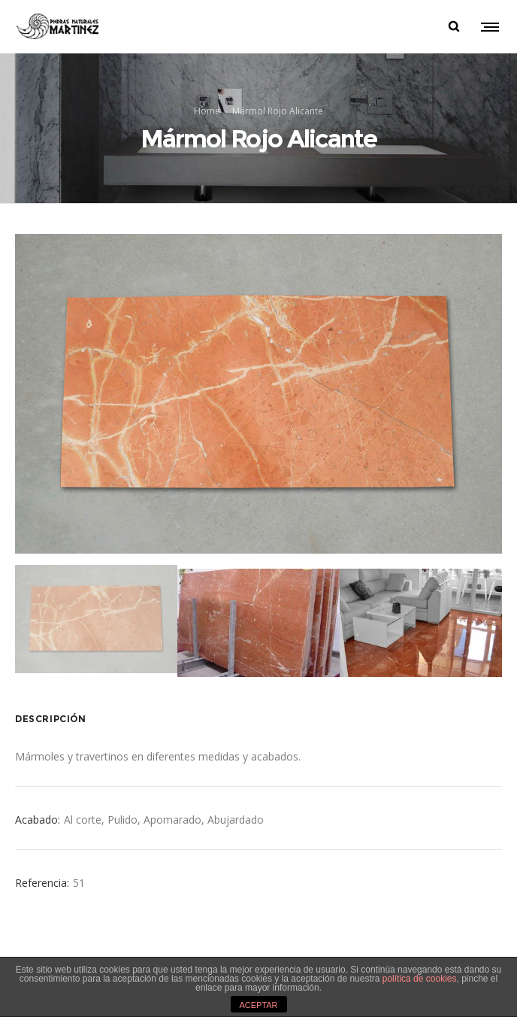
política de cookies (419, 978)
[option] (258, 394)
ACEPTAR (258, 1004)
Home (207, 110)
